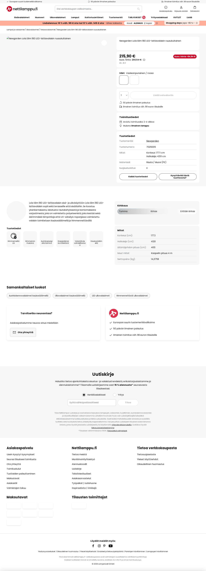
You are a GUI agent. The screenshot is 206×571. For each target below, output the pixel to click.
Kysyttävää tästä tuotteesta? (180, 176)
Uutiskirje (76, 468)
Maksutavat (13, 478)
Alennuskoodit (79, 464)
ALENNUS (139, 23)
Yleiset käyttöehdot (147, 459)
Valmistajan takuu (16, 488)
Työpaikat (77, 483)
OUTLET (177, 17)
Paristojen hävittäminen (135, 551)
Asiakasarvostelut (81, 478)
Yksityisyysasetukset (46, 551)
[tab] (26, 201)
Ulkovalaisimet (32, 29)
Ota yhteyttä (14, 464)
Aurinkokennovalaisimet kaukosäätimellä (28, 301)
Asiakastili (12, 483)
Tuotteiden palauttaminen (21, 473)
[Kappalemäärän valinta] (123, 95)
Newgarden (152, 141)
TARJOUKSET (137, 17)
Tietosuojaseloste (146, 454)
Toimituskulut (14, 468)
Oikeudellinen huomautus (150, 464)
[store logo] (22, 9)
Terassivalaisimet (47, 29)
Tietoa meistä (79, 454)
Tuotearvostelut (87, 201)
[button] (104, 43)
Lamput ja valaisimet (16, 29)
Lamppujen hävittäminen (157, 551)
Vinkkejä (91, 488)
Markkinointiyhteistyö (83, 459)
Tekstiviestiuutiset (81, 473)
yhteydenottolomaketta (122, 425)
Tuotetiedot (59, 201)
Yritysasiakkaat (159, 17)
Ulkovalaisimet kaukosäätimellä (70, 301)
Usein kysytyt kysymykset (21, 454)
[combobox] (98, 9)
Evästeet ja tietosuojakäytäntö (110, 551)
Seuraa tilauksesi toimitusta (21, 459)
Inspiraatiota (79, 488)
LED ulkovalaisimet (101, 301)
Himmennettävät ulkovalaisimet (132, 301)
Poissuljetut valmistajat (117, 431)
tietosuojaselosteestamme (103, 428)
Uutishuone (90, 483)
